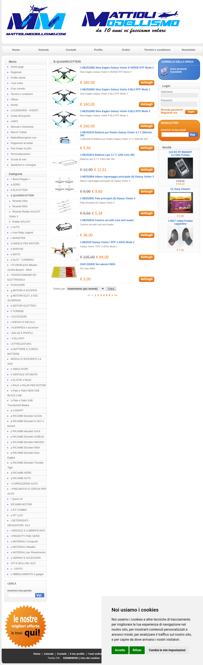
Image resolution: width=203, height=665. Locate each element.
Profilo (98, 49)
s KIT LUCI (17, 515)
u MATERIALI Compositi (24, 541)
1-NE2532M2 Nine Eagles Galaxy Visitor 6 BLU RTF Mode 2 (115, 111)
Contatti (71, 49)
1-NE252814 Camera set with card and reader (107, 220)
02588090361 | (72, 658)
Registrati (16, 72)
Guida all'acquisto (20, 115)
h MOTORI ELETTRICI (23, 305)
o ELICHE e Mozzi (21, 380)
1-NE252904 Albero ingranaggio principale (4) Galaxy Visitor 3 (117, 176)
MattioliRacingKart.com (23, 137)
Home (16, 49)
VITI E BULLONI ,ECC (23, 563)
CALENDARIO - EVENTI (24, 110)
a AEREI (15, 184)
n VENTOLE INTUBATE (24, 374)
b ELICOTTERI (19, 190)
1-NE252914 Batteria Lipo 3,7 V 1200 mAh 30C (107, 154)
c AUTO (15, 227)
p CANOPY (17, 410)
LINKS (14, 121)
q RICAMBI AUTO (21, 478)
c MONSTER (18, 238)
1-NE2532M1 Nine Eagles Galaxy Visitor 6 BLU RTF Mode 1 (115, 89)
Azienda (43, 49)
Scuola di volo (18, 159)
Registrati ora (169, 112)
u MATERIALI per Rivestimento (28, 552)
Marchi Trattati (19, 132)
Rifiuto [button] (137, 650)
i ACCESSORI (19, 316)
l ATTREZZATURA (21, 343)
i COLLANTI (17, 338)
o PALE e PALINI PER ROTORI (28, 385)
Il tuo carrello (18, 88)
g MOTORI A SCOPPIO (24, 290)
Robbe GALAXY (21, 221)
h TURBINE (17, 311)
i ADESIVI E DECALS (23, 322)
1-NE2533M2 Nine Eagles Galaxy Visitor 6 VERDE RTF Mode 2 (117, 67)
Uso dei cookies (90, 658)
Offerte (14, 99)
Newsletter (189, 49)
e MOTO (15, 254)
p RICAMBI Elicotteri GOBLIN (27, 436)
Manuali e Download (22, 126)
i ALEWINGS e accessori (25, 327)
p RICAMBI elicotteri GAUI (25, 431)
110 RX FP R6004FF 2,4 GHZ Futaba (180, 154)
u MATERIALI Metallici (23, 547)
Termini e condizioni (157, 49)
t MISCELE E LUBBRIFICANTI (28, 530)
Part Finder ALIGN (21, 148)
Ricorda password (172, 109)
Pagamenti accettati (22, 143)
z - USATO (17, 568)
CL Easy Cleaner (180, 189)
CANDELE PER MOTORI (25, 243)
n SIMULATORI (19, 369)
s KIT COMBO (19, 509)
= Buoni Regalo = (20, 179)
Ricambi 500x (20, 206)
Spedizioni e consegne (23, 164)
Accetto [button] (120, 650)
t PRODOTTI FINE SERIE (25, 536)
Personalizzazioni (20, 154)
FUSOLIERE (18, 285)
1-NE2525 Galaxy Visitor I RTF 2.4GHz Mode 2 (107, 242)
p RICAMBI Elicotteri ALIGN (26, 416)
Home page (17, 66)
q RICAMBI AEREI (21, 472)
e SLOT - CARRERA (22, 259)
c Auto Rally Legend (22, 232)
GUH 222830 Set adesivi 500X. (98, 264)
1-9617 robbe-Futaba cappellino (180, 222)
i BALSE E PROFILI (22, 333)
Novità (14, 105)
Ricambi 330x (20, 201)
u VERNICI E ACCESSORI (26, 557)
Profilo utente (18, 77)
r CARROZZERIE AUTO (24, 483)
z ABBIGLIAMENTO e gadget (27, 574)
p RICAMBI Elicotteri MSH (25, 447)
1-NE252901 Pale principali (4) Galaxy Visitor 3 (107, 198)
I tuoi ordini (17, 83)
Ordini (126, 49)
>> (116, 295)
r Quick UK (17, 499)
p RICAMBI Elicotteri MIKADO (27, 442)
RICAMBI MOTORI (21, 504)
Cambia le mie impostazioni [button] (167, 650)
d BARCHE (17, 249)
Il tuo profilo (77, 653)
